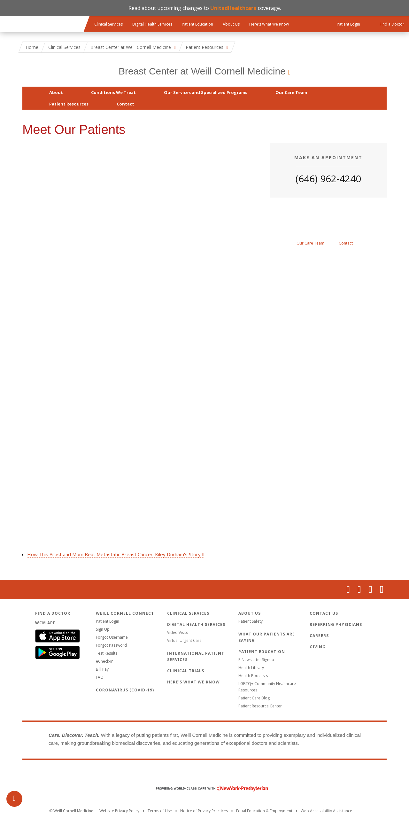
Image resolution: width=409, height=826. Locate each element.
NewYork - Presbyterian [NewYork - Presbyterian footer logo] (207, 788)
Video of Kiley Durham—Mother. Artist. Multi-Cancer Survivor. (141, 483)
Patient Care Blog (254, 698)
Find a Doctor (52, 613)
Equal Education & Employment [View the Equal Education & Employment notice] (264, 811)
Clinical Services (108, 24)
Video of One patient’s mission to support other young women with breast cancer (141, 207)
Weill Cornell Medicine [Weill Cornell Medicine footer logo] (204, 775)
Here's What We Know (269, 24)
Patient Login (107, 621)
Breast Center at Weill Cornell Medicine (202, 71)
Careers (319, 635)
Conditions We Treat (113, 92)
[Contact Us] (345, 236)
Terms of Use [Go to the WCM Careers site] (160, 811)
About (56, 92)
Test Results (106, 653)
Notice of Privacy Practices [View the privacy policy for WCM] (204, 811)
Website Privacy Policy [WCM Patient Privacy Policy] (119, 811)
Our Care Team (291, 92)
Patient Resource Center (260, 706)
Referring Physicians (336, 624)
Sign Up (103, 629)
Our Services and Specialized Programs (205, 92)
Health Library (251, 667)
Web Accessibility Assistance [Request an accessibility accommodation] (326, 811)
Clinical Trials (185, 671)
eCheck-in (104, 661)
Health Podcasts (253, 675)
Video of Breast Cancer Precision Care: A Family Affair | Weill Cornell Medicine (141, 345)
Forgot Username (112, 637)
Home (32, 47)
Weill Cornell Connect (125, 613)
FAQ (100, 677)
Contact (125, 104)
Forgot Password (111, 645)
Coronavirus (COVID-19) (125, 690)
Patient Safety (250, 621)
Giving (318, 647)
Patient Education (197, 24)
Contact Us (324, 613)
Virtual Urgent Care (184, 640)
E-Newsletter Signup (256, 659)
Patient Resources (69, 104)
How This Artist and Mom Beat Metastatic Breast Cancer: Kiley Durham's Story (114, 554)
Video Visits (177, 632)
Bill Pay (102, 669)
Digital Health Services (152, 24)
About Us (231, 24)
